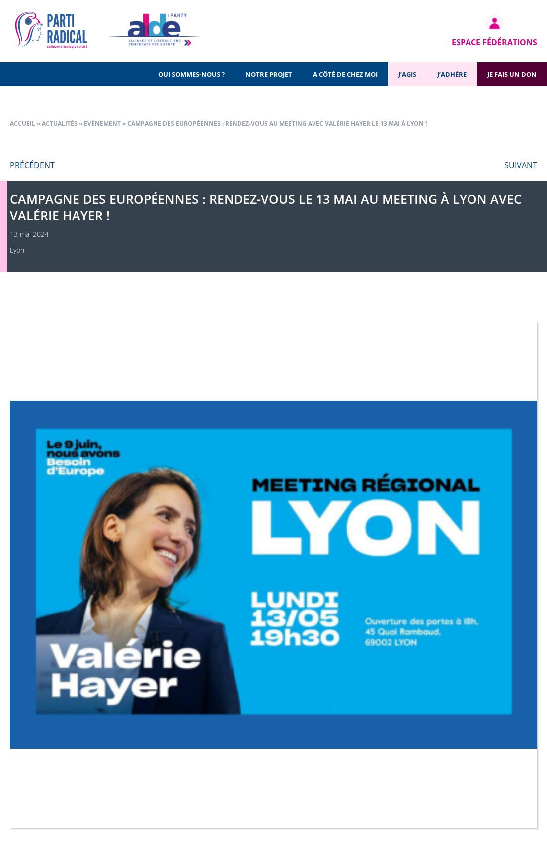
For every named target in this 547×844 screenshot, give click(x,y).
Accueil (22, 123)
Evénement (102, 123)
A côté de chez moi (345, 74)
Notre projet (268, 74)
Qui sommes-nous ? (191, 74)
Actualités (60, 123)
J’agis (407, 74)
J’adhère (452, 74)
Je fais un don (512, 74)
